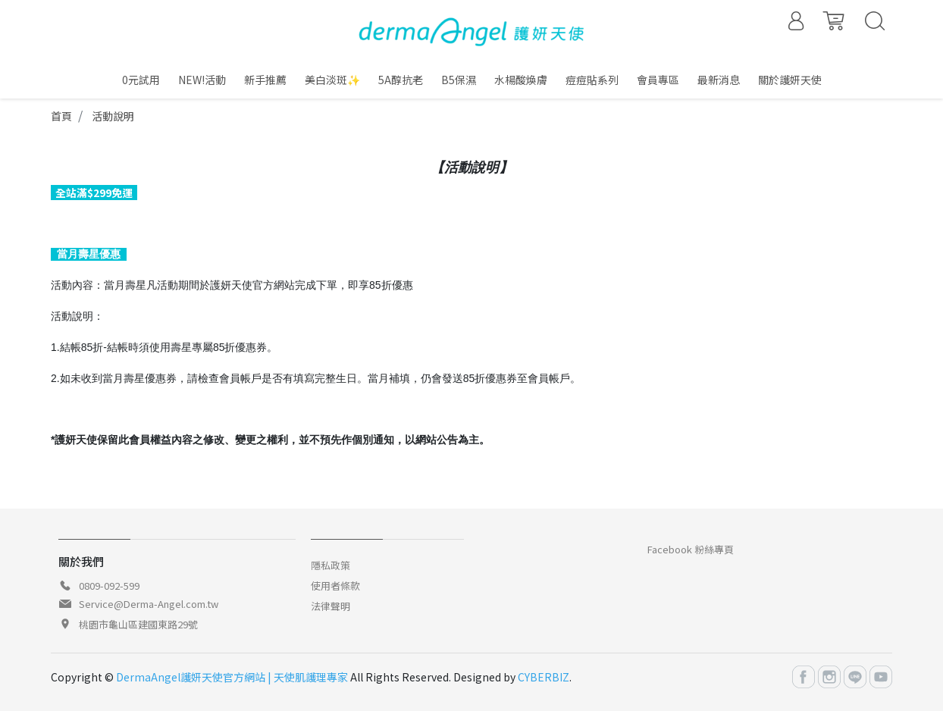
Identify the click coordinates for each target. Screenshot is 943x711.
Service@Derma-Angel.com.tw (148, 604)
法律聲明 (330, 606)
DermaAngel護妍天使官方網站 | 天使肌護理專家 (232, 676)
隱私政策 (330, 565)
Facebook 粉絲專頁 (690, 549)
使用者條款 (335, 585)
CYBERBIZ (543, 676)
